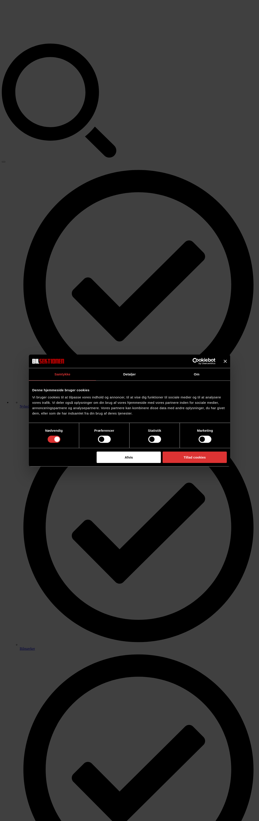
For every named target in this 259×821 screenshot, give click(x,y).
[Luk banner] (225, 361)
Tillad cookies (195, 457)
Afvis (129, 457)
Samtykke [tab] (62, 374)
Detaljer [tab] (129, 374)
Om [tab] (196, 374)
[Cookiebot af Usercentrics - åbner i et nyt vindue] (195, 361)
